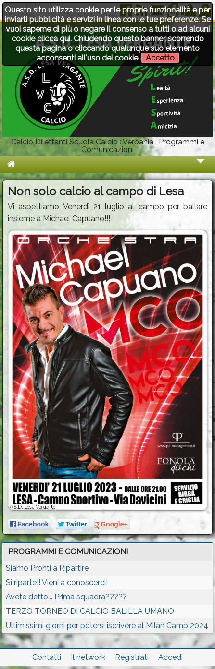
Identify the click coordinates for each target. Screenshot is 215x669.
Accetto (160, 57)
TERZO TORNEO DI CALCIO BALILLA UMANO (90, 611)
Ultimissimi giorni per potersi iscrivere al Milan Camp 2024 (107, 625)
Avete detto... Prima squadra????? (66, 596)
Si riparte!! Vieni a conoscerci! (57, 582)
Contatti (46, 657)
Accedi (170, 657)
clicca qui (53, 38)
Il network (88, 657)
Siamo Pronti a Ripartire (47, 568)
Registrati (132, 657)
